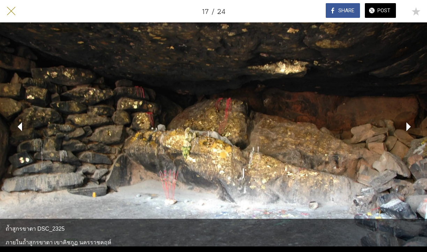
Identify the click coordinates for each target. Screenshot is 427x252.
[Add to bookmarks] (415, 11)
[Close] (11, 11)
